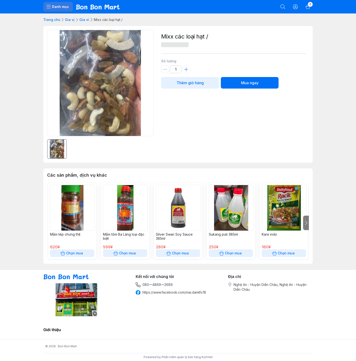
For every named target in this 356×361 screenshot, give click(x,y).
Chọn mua (72, 253)
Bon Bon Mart (67, 346)
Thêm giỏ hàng (190, 83)
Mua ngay (250, 83)
